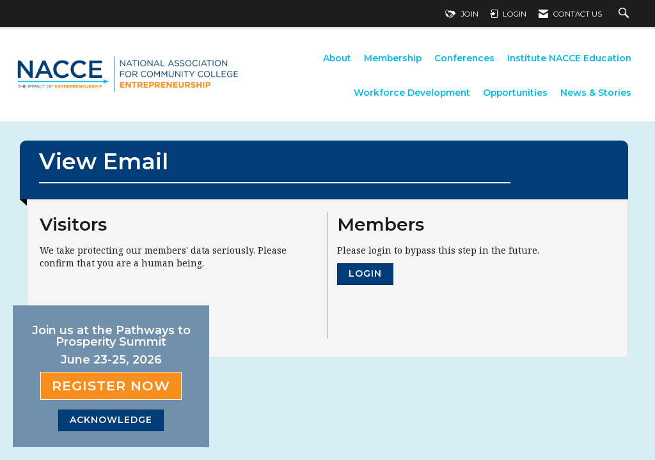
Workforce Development (412, 93)
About (337, 58)
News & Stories (595, 93)
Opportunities (515, 93)
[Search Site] (625, 14)
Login (365, 273)
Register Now (111, 386)
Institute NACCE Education (569, 58)
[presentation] (137, 301)
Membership (393, 58)
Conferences (464, 58)
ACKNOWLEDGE (111, 419)
